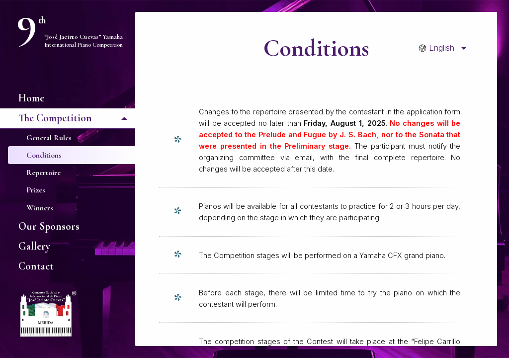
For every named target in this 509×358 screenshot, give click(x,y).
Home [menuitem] (31, 97)
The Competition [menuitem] (55, 117)
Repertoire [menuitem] (43, 173)
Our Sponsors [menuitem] (49, 226)
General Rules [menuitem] (49, 138)
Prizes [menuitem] (35, 190)
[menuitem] (440, 48)
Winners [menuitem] (39, 208)
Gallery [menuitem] (34, 246)
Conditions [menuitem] (44, 155)
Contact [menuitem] (36, 266)
